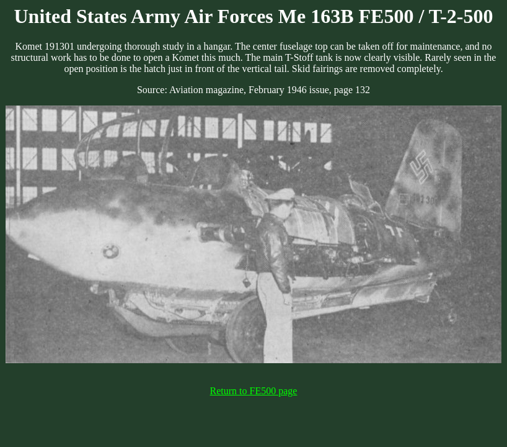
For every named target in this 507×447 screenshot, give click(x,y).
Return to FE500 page (254, 391)
